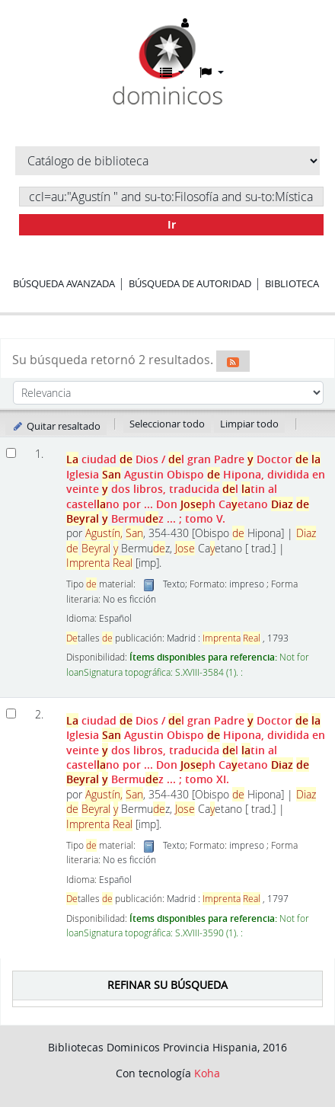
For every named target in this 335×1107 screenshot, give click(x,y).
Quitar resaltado (55, 426)
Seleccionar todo (167, 423)
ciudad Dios (195, 489)
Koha (207, 1073)
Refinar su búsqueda (167, 984)
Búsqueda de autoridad (190, 283)
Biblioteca (292, 283)
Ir (172, 224)
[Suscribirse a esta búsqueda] (233, 361)
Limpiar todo (249, 423)
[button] (172, 72)
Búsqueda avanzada (64, 283)
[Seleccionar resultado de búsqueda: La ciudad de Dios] (11, 453)
